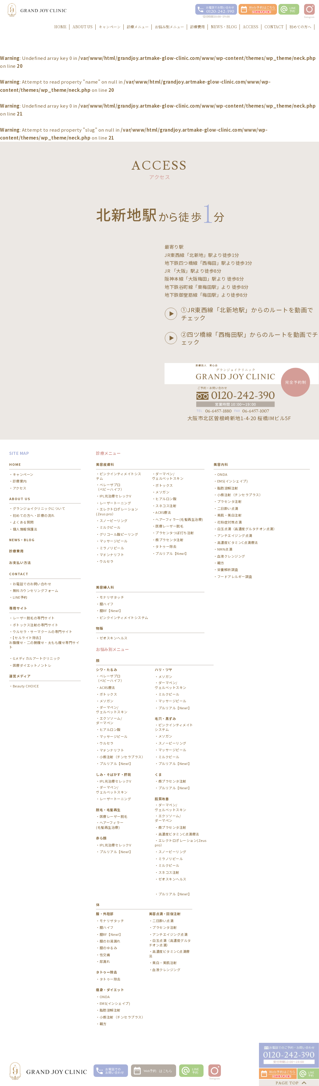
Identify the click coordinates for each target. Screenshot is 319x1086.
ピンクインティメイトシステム (118, 476)
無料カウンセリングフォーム (35, 590)
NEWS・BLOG (21, 539)
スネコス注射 (165, 505)
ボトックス (164, 485)
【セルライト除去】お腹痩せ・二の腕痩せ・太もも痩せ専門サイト (44, 642)
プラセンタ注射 (229, 501)
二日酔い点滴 (227, 508)
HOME (15, 464)
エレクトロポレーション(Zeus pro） (117, 511)
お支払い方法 (20, 562)
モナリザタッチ (112, 597)
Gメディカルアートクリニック (36, 658)
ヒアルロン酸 (165, 498)
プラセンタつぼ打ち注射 (174, 533)
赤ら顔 (101, 837)
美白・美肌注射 (164, 962)
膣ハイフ (107, 604)
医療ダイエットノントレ (32, 665)
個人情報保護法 (25, 529)
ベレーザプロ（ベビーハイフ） (110, 487)
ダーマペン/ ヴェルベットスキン (168, 476)
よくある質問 (23, 522)
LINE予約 (20, 597)
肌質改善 (162, 798)
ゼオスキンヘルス (114, 638)
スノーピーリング (114, 520)
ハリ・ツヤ (163, 669)
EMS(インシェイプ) (232, 481)
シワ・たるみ (106, 669)
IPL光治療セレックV (115, 496)
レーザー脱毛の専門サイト (34, 618)
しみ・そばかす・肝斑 (113, 774)
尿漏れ (105, 961)
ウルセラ (107, 561)
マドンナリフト (112, 554)
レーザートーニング (115, 503)
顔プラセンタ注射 (169, 540)
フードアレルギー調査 (234, 576)
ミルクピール (110, 527)
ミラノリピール (112, 548)
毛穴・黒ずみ (165, 718)
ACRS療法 (163, 512)
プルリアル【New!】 (172, 553)
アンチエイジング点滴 (234, 535)
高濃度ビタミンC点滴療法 (237, 542)
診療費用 (16, 550)
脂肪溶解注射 (227, 488)
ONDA (222, 474)
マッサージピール (114, 541)
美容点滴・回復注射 (165, 913)
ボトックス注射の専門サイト (35, 625)
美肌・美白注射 (229, 515)
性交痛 (105, 955)
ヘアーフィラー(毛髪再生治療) (179, 519)
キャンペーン (23, 474)
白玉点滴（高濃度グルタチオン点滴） (247, 529)
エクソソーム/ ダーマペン (109, 720)
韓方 (220, 563)
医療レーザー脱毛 (169, 526)
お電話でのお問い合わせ (32, 584)
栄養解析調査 (227, 569)
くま (158, 774)
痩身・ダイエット (110, 989)
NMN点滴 (224, 549)
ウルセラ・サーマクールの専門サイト (43, 631)
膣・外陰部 (105, 913)
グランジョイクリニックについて (39, 508)
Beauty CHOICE (26, 686)
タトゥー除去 (165, 546)
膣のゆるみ (108, 948)
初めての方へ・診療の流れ (34, 515)
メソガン (162, 492)
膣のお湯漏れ (110, 941)
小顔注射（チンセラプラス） (240, 495)
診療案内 (20, 481)
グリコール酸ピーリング (119, 534)
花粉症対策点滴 (229, 522)
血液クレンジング (231, 556)
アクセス (20, 488)
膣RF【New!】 (111, 610)
